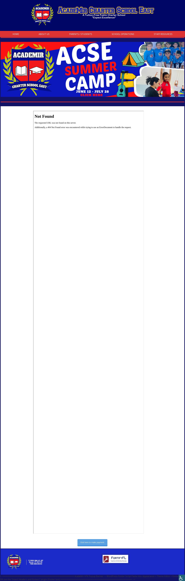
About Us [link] (44, 34)
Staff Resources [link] (163, 34)
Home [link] (16, 34)
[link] (182, 578)
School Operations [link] (123, 34)
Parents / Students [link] (80, 34)
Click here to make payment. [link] (92, 542)
